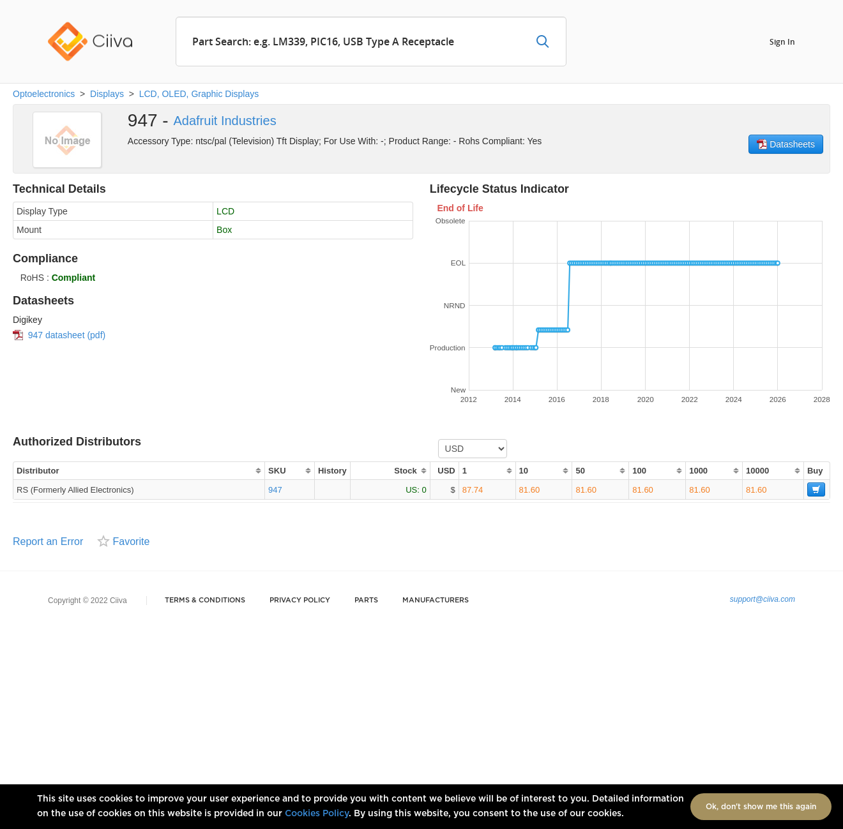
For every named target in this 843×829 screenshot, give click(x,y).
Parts (366, 600)
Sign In (782, 41)
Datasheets (786, 144)
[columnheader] (138, 470)
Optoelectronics (44, 94)
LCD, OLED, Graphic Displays (199, 94)
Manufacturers (435, 600)
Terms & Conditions (205, 600)
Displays (107, 94)
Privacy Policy (300, 600)
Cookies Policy (317, 813)
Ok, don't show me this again (761, 806)
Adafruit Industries (224, 121)
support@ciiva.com (762, 599)
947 (275, 490)
